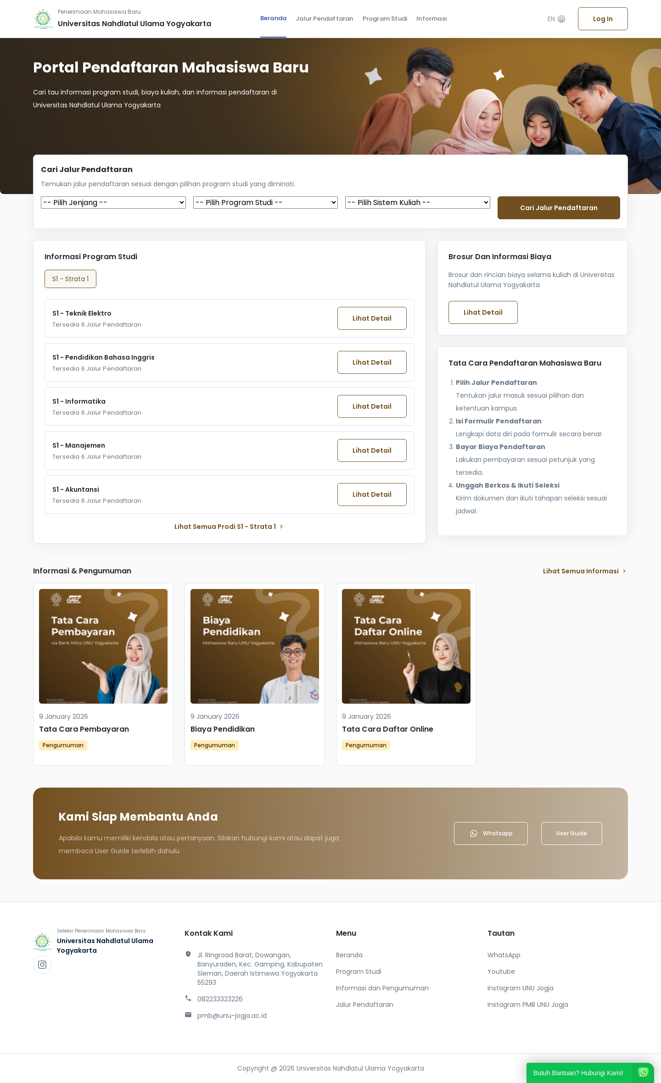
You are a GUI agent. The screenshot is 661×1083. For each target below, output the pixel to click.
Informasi (431, 18)
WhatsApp (504, 955)
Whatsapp (491, 833)
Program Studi (385, 18)
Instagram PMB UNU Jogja (527, 1004)
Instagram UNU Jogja (520, 988)
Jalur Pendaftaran (324, 18)
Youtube (501, 971)
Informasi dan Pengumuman (382, 988)
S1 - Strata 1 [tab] (70, 278)
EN (557, 19)
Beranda (273, 18)
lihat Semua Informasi (585, 571)
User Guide (571, 833)
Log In (603, 18)
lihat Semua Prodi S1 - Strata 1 (229, 526)
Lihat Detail (372, 318)
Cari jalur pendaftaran (559, 207)
